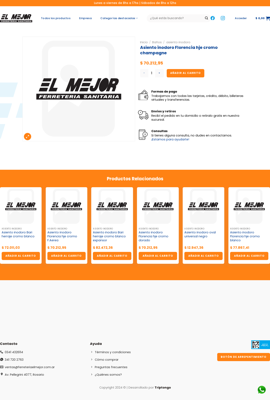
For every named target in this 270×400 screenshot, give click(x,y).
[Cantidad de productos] (151, 73)
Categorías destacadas (119, 18)
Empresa (85, 18)
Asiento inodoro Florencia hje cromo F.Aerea (62, 236)
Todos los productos (55, 18)
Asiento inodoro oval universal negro (200, 234)
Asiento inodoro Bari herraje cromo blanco (18, 234)
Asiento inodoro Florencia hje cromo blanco (245, 236)
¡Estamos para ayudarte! (170, 139)
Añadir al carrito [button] (20, 256)
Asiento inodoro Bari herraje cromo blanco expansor (109, 236)
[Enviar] (206, 18)
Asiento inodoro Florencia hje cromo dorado (153, 236)
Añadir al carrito (185, 73)
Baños (157, 42)
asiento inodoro (178, 42)
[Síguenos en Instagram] (222, 18)
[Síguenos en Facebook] (212, 18)
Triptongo (163, 387)
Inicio (144, 42)
